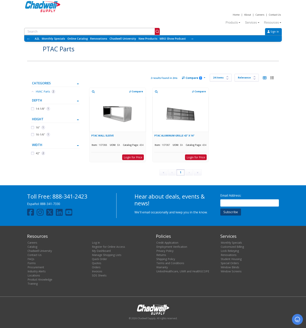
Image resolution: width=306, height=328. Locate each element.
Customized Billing (232, 247)
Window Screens (231, 271)
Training (33, 283)
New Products (148, 38)
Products (233, 22)
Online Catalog (77, 38)
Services (252, 22)
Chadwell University (122, 38)
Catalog (32, 247)
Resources (272, 22)
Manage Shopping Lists (106, 255)
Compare (192, 78)
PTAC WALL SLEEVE (102, 135)
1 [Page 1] (180, 172)
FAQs (31, 259)
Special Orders (230, 263)
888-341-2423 (69, 196)
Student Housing (231, 259)
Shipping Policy (165, 259)
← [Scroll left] (28, 38)
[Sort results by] (247, 78)
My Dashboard (101, 251)
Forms (32, 263)
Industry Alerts (37, 271)
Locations (34, 275)
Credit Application (167, 242)
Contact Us (275, 14)
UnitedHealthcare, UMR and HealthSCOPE (182, 271)
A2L (37, 38)
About (247, 14)
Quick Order (99, 259)
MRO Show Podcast (173, 38)
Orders (96, 267)
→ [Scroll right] (192, 38)
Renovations (98, 38)
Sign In (273, 31)
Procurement (36, 267)
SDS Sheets (99, 275)
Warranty (162, 267)
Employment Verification (171, 247)
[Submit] (157, 31)
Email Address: (230, 195)
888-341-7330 (50, 204)
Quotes (96, 263)
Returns (161, 255)
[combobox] (92, 31)
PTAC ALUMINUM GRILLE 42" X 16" (174, 135)
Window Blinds (230, 267)
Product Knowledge (40, 279)
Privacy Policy (164, 251)
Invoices (97, 271)
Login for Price (133, 157)
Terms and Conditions (170, 263)
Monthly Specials (53, 38)
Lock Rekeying (230, 251)
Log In (96, 242)
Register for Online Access (108, 247)
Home (236, 14)
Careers (259, 14)
